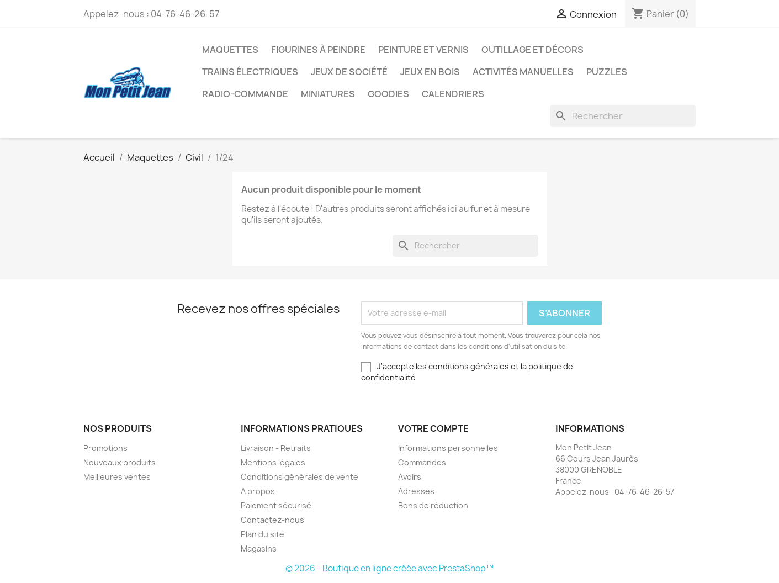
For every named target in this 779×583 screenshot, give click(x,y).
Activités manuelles (523, 72)
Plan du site (262, 534)
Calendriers (453, 94)
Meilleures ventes (117, 476)
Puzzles (606, 72)
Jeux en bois (430, 72)
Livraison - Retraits (276, 448)
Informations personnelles (448, 448)
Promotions (105, 448)
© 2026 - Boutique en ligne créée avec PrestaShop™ (389, 568)
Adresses (416, 491)
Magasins (259, 548)
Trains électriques (250, 72)
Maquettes (230, 50)
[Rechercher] (623, 116)
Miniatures (328, 94)
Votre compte (433, 428)
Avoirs (409, 476)
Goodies (388, 94)
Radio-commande (245, 94)
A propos (258, 491)
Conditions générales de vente (299, 476)
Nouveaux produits (119, 462)
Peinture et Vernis (423, 50)
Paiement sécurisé (276, 505)
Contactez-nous (272, 520)
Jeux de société (349, 72)
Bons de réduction (433, 505)
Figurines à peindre (318, 50)
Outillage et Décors (532, 50)
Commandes (422, 462)
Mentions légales (273, 462)
